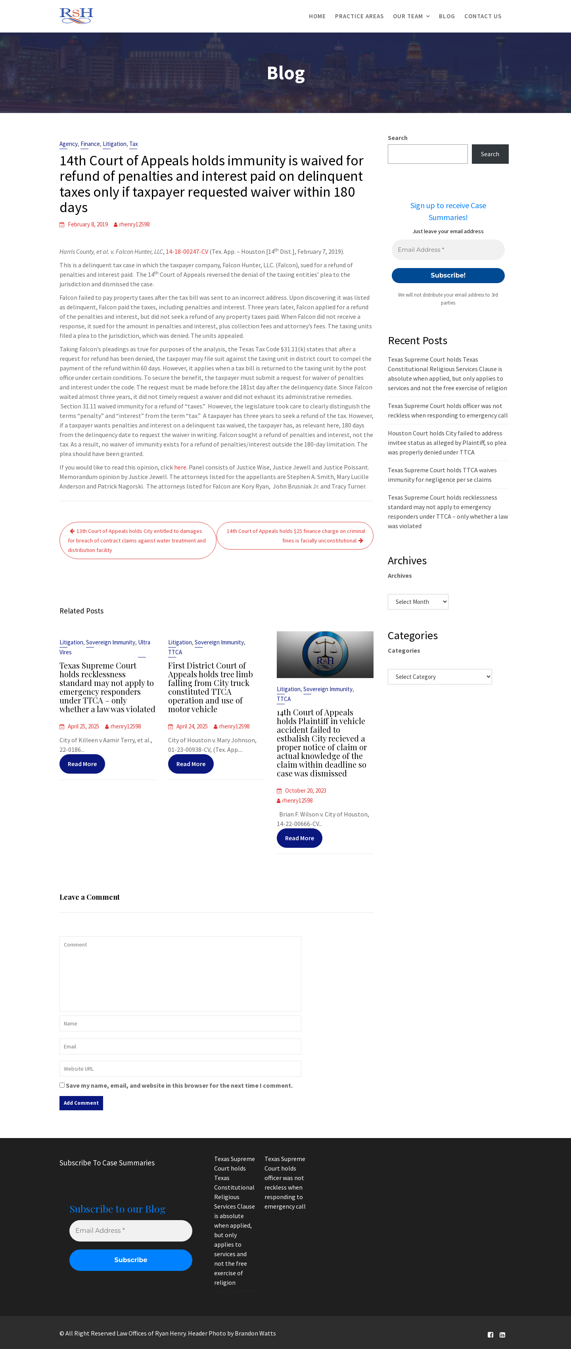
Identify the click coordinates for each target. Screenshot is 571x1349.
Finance (90, 144)
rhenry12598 (134, 224)
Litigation (114, 144)
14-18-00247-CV (187, 251)
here (180, 467)
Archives (400, 575)
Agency (68, 144)
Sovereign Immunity (110, 644)
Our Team (408, 16)
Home (317, 16)
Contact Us (483, 16)
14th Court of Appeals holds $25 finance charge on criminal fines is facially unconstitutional (296, 535)
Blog (447, 16)
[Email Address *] (448, 250)
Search (398, 138)
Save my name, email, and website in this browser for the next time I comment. (179, 1085)
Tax (133, 144)
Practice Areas (359, 16)
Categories (404, 650)
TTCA (176, 653)
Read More (83, 762)
